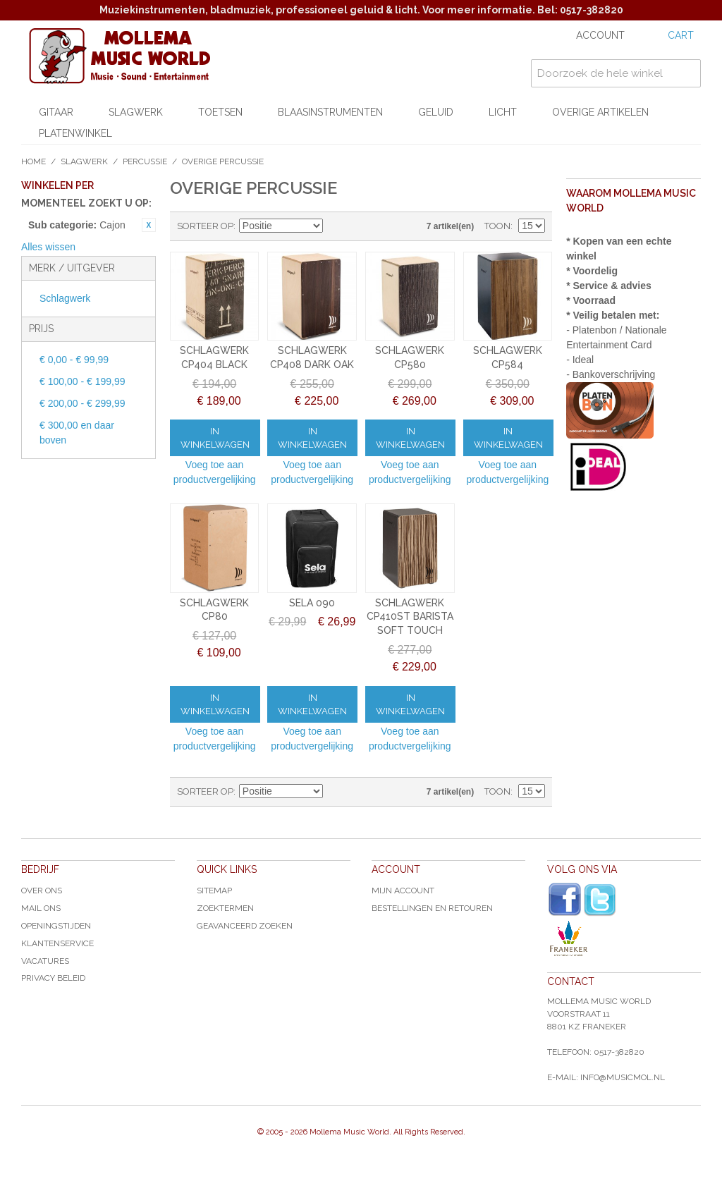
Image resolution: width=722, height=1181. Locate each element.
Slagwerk (136, 112)
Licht (503, 112)
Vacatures (45, 961)
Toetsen (220, 112)
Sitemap (214, 890)
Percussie (145, 161)
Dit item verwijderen (149, 225)
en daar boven (76, 433)
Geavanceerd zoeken (245, 926)
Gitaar (56, 112)
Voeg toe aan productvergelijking (214, 472)
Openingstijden (56, 926)
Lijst (385, 226)
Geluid (435, 112)
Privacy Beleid (53, 978)
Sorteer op (205, 226)
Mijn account (403, 890)
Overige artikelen (600, 112)
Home (33, 161)
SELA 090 (312, 602)
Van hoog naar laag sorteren (335, 226)
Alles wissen (48, 246)
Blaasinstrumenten (330, 112)
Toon (497, 226)
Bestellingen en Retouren (432, 908)
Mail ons (41, 908)
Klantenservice (57, 943)
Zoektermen (225, 908)
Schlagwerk (64, 298)
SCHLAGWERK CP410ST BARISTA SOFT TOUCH (410, 616)
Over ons (41, 890)
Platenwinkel (75, 133)
